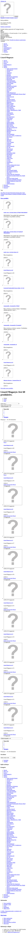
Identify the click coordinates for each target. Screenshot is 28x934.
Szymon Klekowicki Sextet (13, 165)
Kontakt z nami (7, 904)
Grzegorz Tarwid (11, 99)
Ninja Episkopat (10, 134)
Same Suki (9, 155)
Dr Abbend (9, 88)
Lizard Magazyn (7, 47)
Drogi (8, 91)
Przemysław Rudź (11, 153)
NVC (8, 138)
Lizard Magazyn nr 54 (8, 634)
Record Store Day (17, 192)
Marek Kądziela (10, 123)
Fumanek (9, 95)
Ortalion (9, 145)
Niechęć (8, 133)
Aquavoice (9, 72)
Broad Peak (9, 79)
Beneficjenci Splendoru (12, 76)
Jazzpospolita (10, 112)
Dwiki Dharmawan (11, 92)
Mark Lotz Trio (10, 126)
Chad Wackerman (11, 80)
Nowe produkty (5, 198)
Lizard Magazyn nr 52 (8, 696)
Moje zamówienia (8, 918)
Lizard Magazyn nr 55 (8, 602)
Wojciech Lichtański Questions (14, 179)
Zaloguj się (3, 1)
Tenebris (9, 169)
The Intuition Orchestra (12, 171)
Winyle (5, 43)
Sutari (8, 163)
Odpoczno (9, 139)
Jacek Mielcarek (10, 108)
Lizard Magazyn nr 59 (8, 362)
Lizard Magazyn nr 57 (8, 540)
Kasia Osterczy (10, 114)
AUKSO (9, 74)
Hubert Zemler (10, 103)
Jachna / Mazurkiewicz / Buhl (14, 110)
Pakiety (5, 50)
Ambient (24, 194)
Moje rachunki (7, 919)
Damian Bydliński (17, 194)
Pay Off (8, 147)
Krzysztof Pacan (10, 116)
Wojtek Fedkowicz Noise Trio (14, 181)
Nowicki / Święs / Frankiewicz (14, 135)
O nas (5, 906)
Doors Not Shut (10, 87)
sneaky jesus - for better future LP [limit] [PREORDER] (15, 212)
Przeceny (6, 51)
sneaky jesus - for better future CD (11, 252)
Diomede (9, 84)
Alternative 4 (10, 70)
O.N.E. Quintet (10, 142)
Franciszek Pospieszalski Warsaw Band (16, 94)
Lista (5, 401)
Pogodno (9, 151)
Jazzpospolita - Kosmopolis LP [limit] (11, 305)
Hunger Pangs (10, 104)
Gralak (8, 98)
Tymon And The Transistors (13, 174)
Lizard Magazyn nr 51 (8, 727)
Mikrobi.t (9, 131)
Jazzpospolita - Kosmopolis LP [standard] (12, 325)
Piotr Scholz (9, 150)
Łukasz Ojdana (10, 122)
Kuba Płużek (10, 118)
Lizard (8, 120)
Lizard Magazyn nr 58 (8, 509)
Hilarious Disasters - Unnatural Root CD (12, 380)
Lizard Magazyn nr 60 (8, 270)
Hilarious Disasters (11, 100)
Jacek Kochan (10, 107)
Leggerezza (9, 119)
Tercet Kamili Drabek (12, 170)
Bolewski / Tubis (11, 78)
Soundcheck (9, 162)
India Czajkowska (11, 106)
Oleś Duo (9, 141)
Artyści (5, 67)
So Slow (9, 161)
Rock (12, 192)
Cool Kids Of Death (11, 82)
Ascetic (8, 71)
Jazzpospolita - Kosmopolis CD (10, 344)
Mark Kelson (10, 124)
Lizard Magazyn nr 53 (8, 665)
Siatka (5, 399)
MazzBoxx (9, 129)
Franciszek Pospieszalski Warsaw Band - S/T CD (14, 288)
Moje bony (6, 923)
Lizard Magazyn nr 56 (8, 571)
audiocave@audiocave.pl (13, 932)
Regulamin (6, 907)
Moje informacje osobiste (10, 922)
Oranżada (9, 143)
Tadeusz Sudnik (10, 166)
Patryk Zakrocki (10, 146)
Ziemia (8, 182)
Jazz (2, 192)
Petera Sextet (10, 149)
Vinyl (9, 192)
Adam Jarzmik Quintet (12, 68)
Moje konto (3, 915)
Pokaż (2, 405)
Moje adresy (7, 921)
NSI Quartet (9, 137)
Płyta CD (5, 192)
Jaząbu (8, 111)
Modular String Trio (11, 130)
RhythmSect (9, 154)
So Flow (9, 159)
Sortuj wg (3, 403)
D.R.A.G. (9, 90)
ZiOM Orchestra (10, 183)
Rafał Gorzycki (10, 96)
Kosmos (8, 115)
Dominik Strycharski (12, 86)
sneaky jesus (10, 158)
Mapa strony (7, 908)
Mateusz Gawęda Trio (12, 127)
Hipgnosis (9, 102)
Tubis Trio (9, 173)
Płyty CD (6, 45)
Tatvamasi (9, 167)
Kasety (5, 46)
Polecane (6, 185)
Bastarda (9, 75)
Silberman (9, 157)
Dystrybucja (6, 49)
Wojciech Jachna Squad (12, 178)
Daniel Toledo (10, 83)
